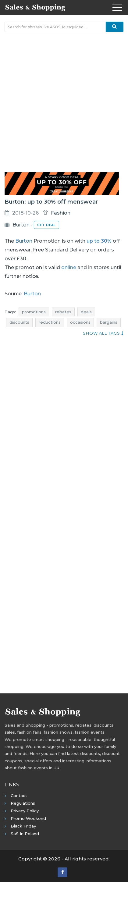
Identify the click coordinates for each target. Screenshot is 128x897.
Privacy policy (25, 810)
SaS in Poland (25, 833)
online (68, 267)
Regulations (23, 803)
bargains (108, 322)
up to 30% (99, 241)
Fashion (60, 213)
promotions (34, 311)
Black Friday (23, 826)
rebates (63, 311)
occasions (80, 322)
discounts (19, 322)
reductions (50, 322)
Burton (21, 225)
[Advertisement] (64, 102)
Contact (19, 795)
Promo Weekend (28, 818)
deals (86, 311)
